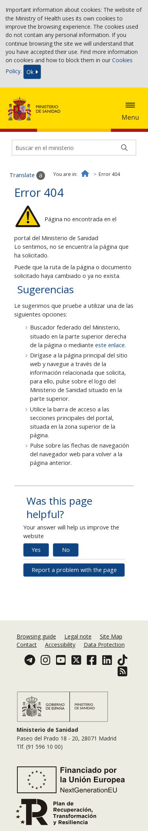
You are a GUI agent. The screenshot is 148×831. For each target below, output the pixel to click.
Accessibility (60, 644)
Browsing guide (36, 636)
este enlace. (110, 345)
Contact (27, 644)
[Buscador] (74, 147)
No (66, 549)
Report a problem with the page (74, 570)
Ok (32, 72)
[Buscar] (124, 148)
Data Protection (104, 644)
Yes (36, 549)
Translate (27, 175)
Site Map (111, 636)
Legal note (78, 636)
